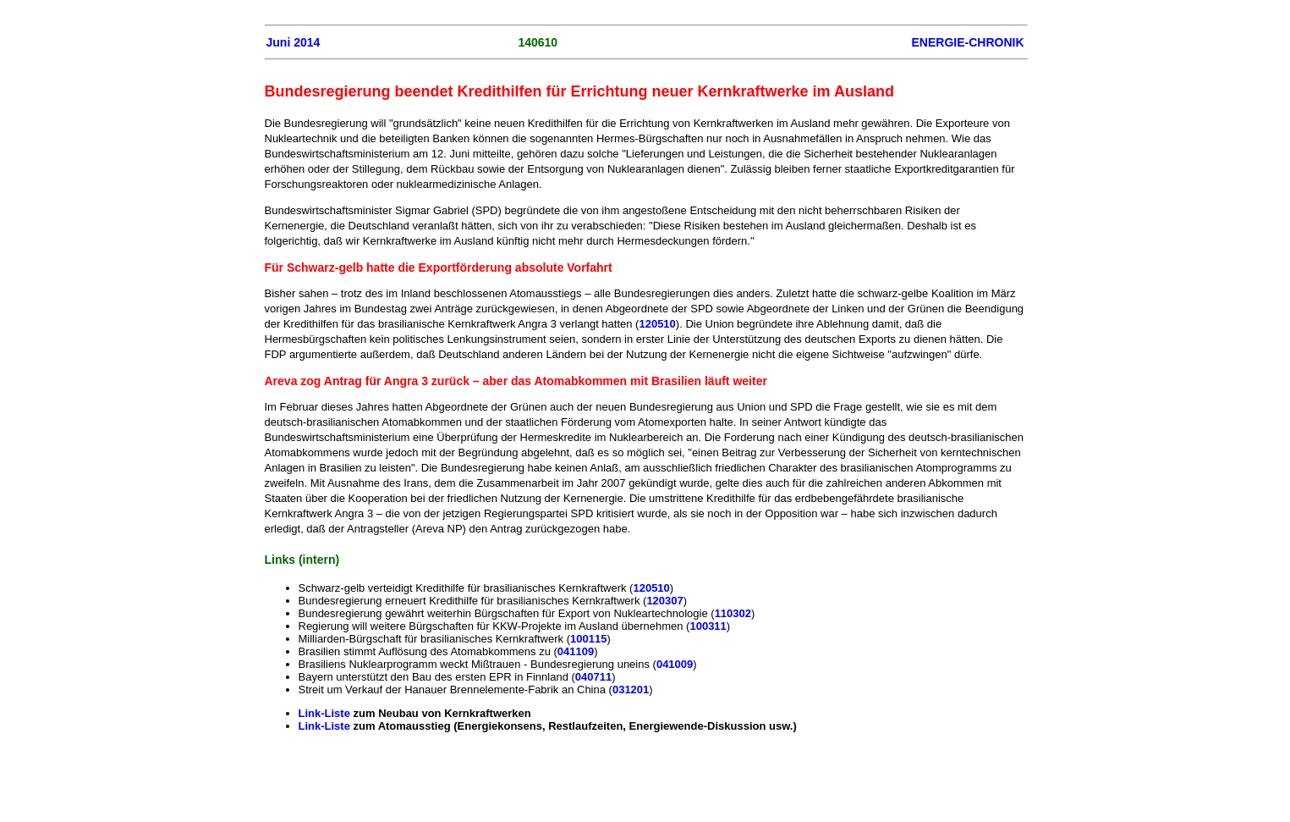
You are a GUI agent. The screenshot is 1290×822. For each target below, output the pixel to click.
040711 (593, 676)
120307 (664, 600)
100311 (707, 626)
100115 (588, 638)
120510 (657, 323)
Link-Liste (326, 713)
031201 (630, 689)
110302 (733, 613)
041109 (575, 651)
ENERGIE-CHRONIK (967, 42)
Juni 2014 (293, 42)
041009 (674, 664)
